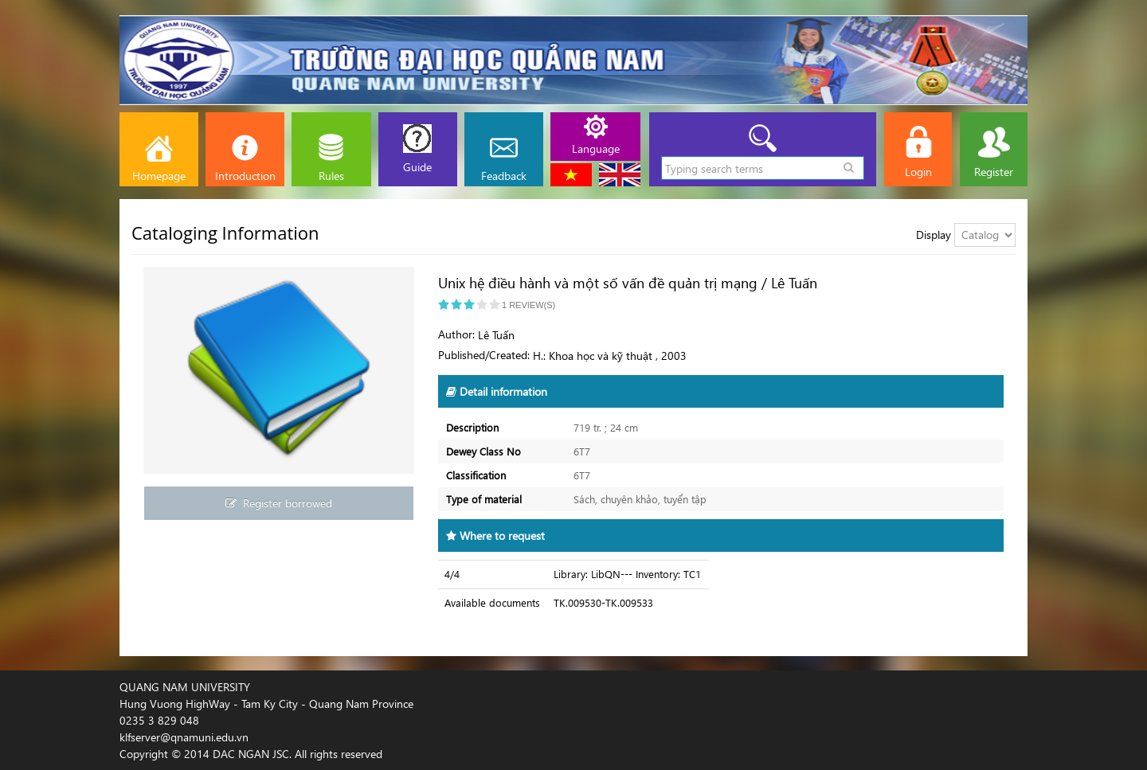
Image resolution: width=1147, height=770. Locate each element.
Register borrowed (278, 502)
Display (933, 234)
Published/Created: (484, 354)
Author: (456, 334)
